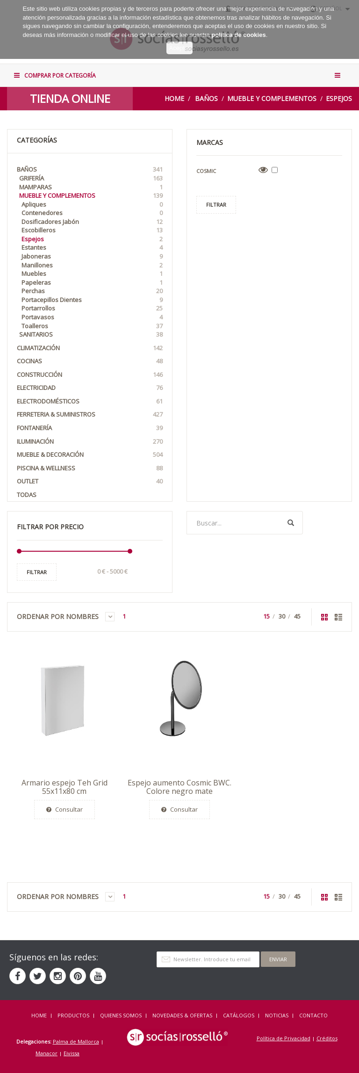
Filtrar (37, 572)
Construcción (90, 374)
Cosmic (206, 170)
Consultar (64, 809)
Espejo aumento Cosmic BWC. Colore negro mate (179, 787)
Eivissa (71, 1053)
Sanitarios (91, 334)
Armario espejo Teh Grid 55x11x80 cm (65, 787)
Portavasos (92, 317)
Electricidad (90, 387)
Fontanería (90, 428)
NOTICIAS (276, 1015)
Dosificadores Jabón (92, 221)
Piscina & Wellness (90, 468)
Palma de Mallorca (76, 1041)
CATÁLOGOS (238, 1015)
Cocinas (90, 361)
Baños (206, 98)
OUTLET (90, 481)
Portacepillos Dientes (92, 299)
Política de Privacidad (283, 1038)
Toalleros (92, 326)
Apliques (92, 204)
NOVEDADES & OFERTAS (182, 1015)
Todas (26, 494)
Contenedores (92, 213)
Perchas (92, 291)
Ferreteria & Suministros (90, 414)
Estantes (92, 247)
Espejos (339, 98)
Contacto (313, 1015)
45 (297, 616)
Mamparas (91, 187)
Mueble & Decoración (90, 454)
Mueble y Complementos (271, 98)
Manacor (46, 1053)
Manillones (92, 265)
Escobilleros (92, 230)
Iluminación (90, 441)
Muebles (92, 273)
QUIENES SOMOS (121, 1015)
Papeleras (92, 282)
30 (282, 616)
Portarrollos (92, 308)
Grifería (91, 178)
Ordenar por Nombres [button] (66, 616)
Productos (73, 1015)
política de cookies (238, 26)
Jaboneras (92, 256)
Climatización (90, 348)
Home (174, 98)
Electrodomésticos (90, 401)
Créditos (326, 1038)
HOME (39, 1015)
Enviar (278, 959)
